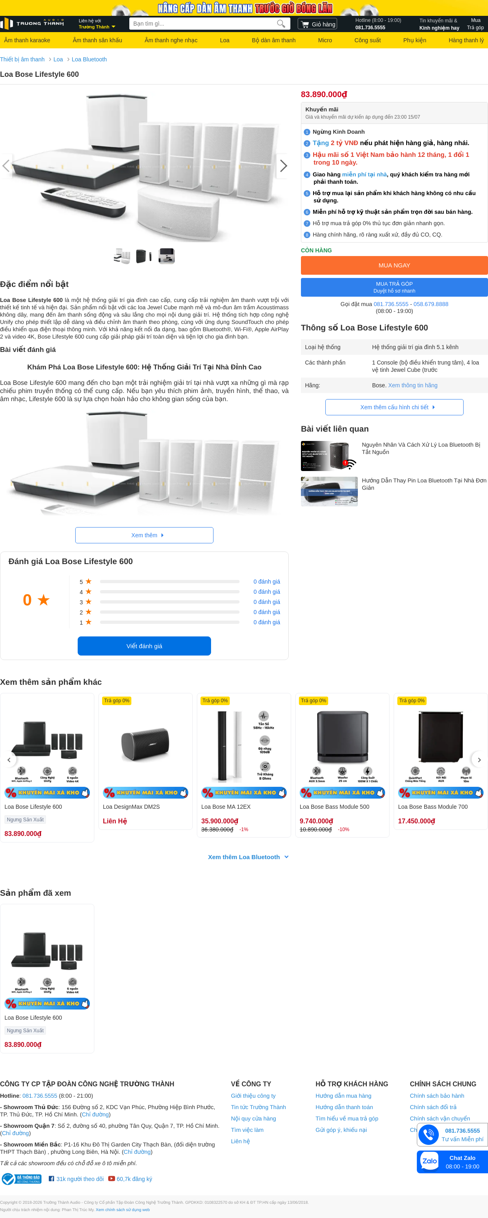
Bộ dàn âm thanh (274, 40)
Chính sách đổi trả (433, 1107)
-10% (343, 829)
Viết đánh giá (144, 646)
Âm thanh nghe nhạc (171, 40)
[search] (281, 23)
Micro (325, 40)
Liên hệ (240, 1141)
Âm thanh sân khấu (97, 40)
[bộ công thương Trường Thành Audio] (22, 1179)
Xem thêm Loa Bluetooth (244, 856)
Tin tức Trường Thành (258, 1107)
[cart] (317, 23)
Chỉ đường (95, 1114)
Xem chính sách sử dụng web (123, 1210)
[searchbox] (209, 23)
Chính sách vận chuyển (440, 1118)
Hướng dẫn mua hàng (343, 1095)
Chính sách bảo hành (437, 1095)
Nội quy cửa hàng (253, 1118)
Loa (224, 40)
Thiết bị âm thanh (22, 59)
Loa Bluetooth (89, 59)
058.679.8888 (431, 304)
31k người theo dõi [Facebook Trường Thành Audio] (76, 1179)
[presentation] (8, 759)
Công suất (368, 40)
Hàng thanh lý (466, 40)
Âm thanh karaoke (27, 40)
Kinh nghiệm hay (440, 23)
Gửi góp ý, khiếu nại (341, 1130)
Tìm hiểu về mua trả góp (347, 1118)
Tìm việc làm (247, 1130)
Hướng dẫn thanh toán (344, 1107)
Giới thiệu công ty (253, 1095)
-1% (244, 829)
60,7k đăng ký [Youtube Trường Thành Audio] (130, 1179)
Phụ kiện (414, 40)
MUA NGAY (394, 265)
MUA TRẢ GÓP (394, 287)
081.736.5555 (378, 23)
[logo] (32, 23)
